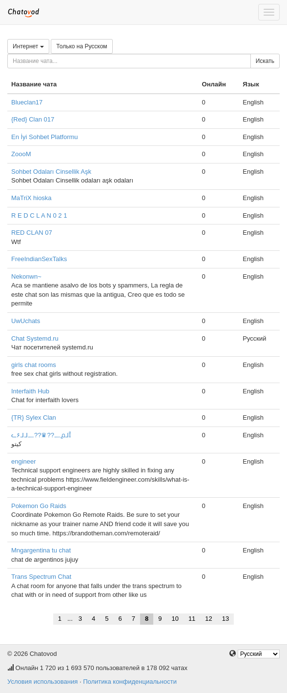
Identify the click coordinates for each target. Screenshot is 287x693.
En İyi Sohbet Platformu (44, 137)
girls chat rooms (33, 364)
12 (208, 618)
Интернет (28, 46)
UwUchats (25, 321)
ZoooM (21, 154)
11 (191, 618)
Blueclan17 (26, 102)
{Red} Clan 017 (32, 119)
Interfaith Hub (30, 391)
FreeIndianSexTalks (39, 259)
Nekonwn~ (26, 276)
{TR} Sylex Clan (33, 417)
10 (174, 618)
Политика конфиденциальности (130, 681)
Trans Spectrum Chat (41, 576)
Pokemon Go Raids (38, 506)
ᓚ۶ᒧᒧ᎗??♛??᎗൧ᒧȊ (41, 435)
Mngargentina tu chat (41, 550)
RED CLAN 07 (31, 232)
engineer (23, 461)
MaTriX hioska (31, 198)
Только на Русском (81, 46)
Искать (265, 61)
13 (225, 618)
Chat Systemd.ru (35, 338)
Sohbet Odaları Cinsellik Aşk (51, 171)
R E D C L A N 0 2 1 (39, 215)
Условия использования (42, 681)
